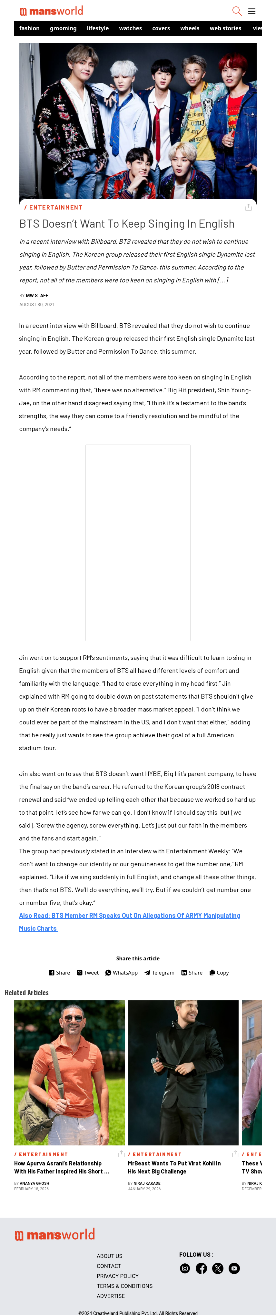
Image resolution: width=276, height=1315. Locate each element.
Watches (130, 28)
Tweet (87, 972)
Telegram (159, 972)
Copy (219, 972)
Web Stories (225, 28)
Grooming (63, 28)
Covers (161, 28)
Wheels (190, 28)
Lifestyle (98, 28)
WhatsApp (121, 972)
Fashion (29, 28)
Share (59, 972)
